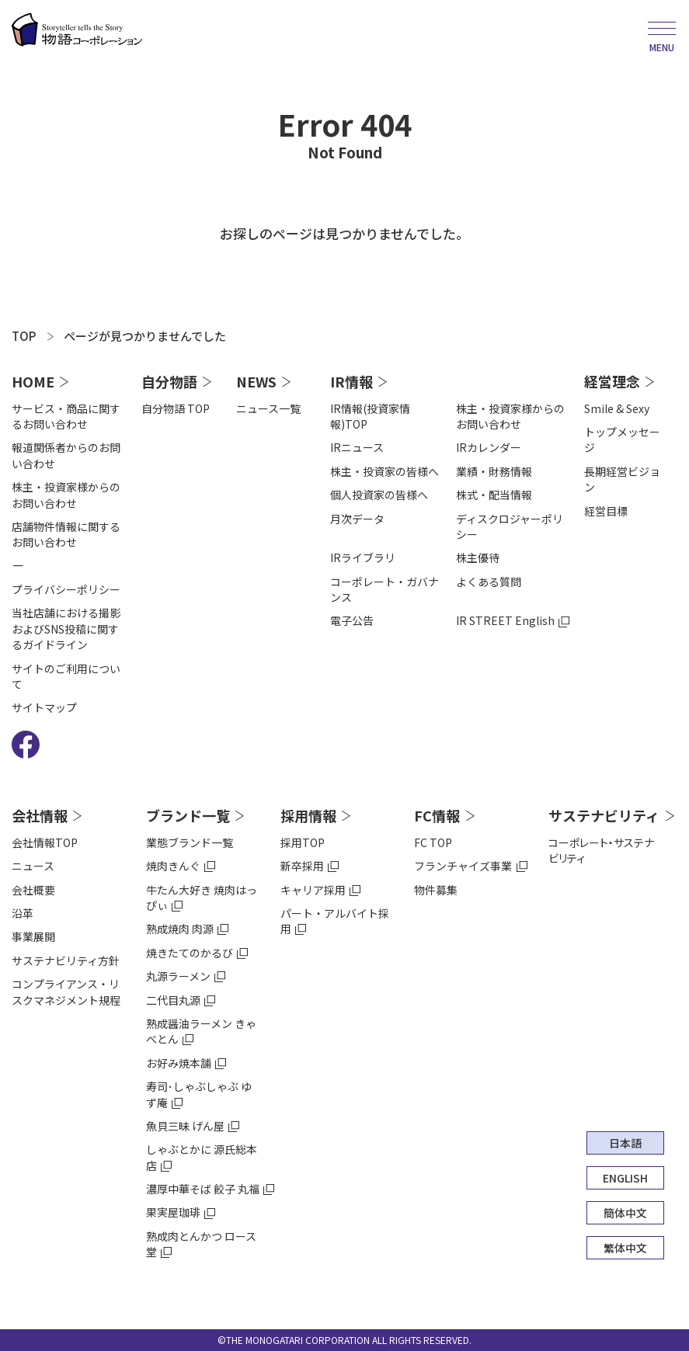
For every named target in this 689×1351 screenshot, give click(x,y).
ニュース (33, 865)
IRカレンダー (488, 447)
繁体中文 (625, 1247)
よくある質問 (488, 581)
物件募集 (436, 890)
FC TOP (433, 842)
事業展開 (33, 936)
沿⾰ (22, 913)
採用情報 (308, 815)
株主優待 (477, 557)
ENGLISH (625, 1178)
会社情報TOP (45, 842)
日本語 (625, 1143)
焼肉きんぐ (173, 865)
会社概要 (33, 890)
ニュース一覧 (268, 408)
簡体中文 (625, 1213)
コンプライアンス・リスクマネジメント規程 (66, 991)
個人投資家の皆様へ (379, 494)
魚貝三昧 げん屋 (185, 1126)
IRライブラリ (362, 557)
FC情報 (437, 815)
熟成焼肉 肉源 (180, 928)
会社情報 (40, 815)
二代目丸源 (173, 1000)
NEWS (256, 381)
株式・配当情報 (494, 494)
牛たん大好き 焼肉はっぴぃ (201, 897)
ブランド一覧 (188, 815)
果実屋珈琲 (173, 1212)
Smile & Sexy (616, 408)
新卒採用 (302, 865)
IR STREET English (505, 620)
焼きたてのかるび (189, 952)
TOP (24, 336)
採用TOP (302, 842)
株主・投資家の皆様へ (384, 471)
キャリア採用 (313, 890)
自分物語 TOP (175, 408)
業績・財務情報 (494, 471)
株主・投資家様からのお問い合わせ (66, 494)
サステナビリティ (603, 815)
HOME (33, 381)
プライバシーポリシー (66, 589)
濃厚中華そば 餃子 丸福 (202, 1188)
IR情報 (351, 381)
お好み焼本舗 (178, 1063)
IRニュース (357, 447)
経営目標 (606, 511)
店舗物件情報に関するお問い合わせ (66, 534)
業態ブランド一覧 (189, 842)
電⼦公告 (352, 620)
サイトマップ (44, 707)
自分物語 (169, 381)
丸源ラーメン (178, 976)
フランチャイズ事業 (463, 865)
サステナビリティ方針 (66, 960)
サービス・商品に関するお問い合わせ (66, 416)
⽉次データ (357, 518)
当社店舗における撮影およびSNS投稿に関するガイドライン (66, 628)
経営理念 (612, 381)
